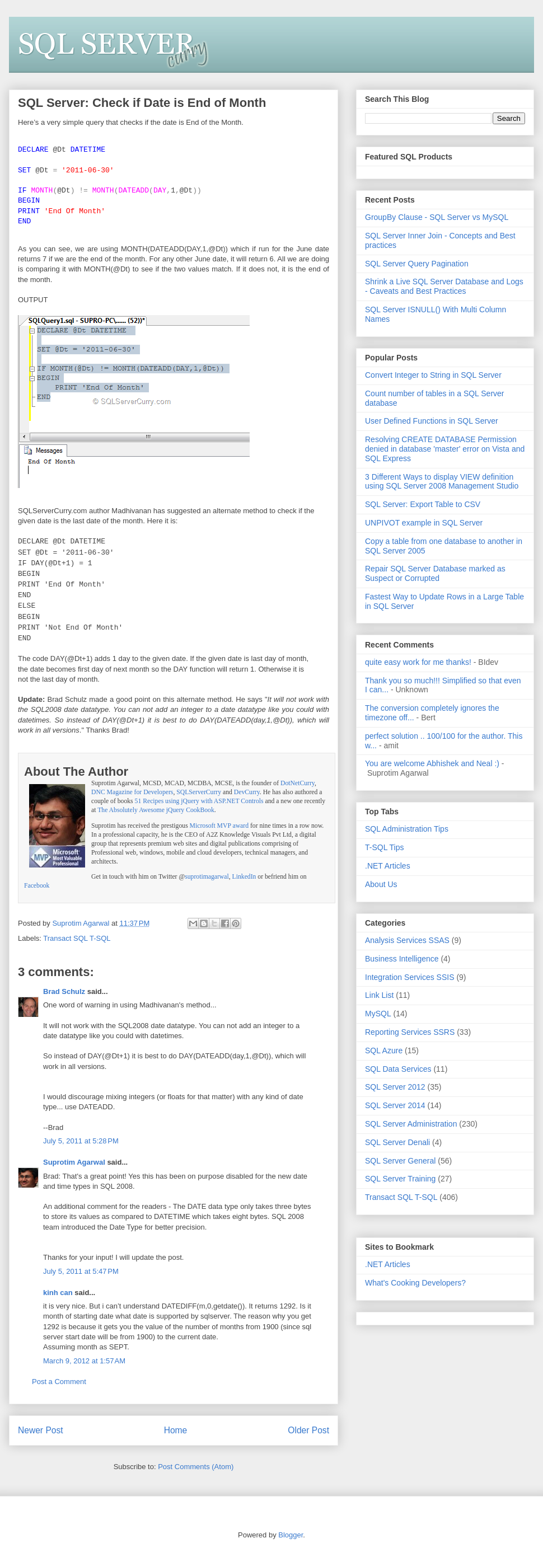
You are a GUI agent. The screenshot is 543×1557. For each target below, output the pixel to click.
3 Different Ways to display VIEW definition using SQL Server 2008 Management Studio (441, 481)
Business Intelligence (402, 958)
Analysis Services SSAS (407, 940)
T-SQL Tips (384, 847)
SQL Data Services (398, 1068)
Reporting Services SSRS (410, 1032)
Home (176, 1430)
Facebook (36, 885)
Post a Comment (59, 1381)
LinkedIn (244, 876)
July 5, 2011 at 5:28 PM (81, 1141)
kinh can (58, 1292)
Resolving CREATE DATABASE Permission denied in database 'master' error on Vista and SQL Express (445, 449)
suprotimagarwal (207, 876)
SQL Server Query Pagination (417, 263)
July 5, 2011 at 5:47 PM (81, 1271)
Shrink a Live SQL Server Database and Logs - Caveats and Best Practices (444, 286)
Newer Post (40, 1430)
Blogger (290, 1535)
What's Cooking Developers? (415, 1282)
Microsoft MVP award (219, 825)
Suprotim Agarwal (74, 1162)
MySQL (378, 1013)
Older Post (308, 1430)
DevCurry (247, 792)
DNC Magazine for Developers (132, 792)
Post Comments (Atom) (195, 1466)
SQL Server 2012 (395, 1086)
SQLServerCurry (198, 792)
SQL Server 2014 (395, 1105)
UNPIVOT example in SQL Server (424, 522)
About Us (381, 884)
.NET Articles (387, 865)
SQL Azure (383, 1050)
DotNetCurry (297, 783)
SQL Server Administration (411, 1123)
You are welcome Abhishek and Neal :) (432, 763)
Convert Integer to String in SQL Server (433, 375)
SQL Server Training (400, 1178)
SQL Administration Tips (406, 828)
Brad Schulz (64, 991)
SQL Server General (400, 1160)
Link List (379, 995)
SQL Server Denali (397, 1142)
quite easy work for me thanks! (418, 662)
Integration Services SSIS (410, 977)
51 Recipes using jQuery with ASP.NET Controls (199, 801)
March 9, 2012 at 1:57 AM (84, 1361)
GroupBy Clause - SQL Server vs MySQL (436, 217)
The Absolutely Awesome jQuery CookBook (155, 810)
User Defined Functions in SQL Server (431, 420)
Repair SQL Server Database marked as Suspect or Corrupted (435, 573)
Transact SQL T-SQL (76, 938)
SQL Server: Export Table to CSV (422, 504)
